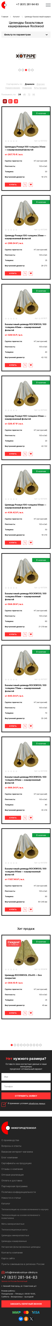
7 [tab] (31, 1045)
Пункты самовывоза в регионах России (22, 1264)
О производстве (10, 1140)
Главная (4, 17)
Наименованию (12, 88)
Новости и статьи (11, 1197)
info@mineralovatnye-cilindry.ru (21, 1272)
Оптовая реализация (12, 1174)
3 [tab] (26, 70)
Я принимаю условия (26, 1103)
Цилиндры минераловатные (15, 1235)
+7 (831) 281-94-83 (27, 4)
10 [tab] (40, 1045)
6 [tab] (28, 1045)
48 (24, 94)
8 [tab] (34, 1045)
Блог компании (9, 1157)
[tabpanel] (26, 56)
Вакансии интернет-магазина (17, 1151)
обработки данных (37, 1103)
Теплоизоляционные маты (14, 1229)
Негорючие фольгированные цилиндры (20, 1247)
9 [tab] (37, 1045)
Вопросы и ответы (11, 1146)
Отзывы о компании (12, 1169)
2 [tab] (23, 70)
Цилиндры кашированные (14, 1241)
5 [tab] (32, 70)
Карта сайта (8, 1258)
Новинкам (27, 88)
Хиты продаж (40, 88)
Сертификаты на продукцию (16, 1163)
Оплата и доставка (11, 1180)
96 (33, 94)
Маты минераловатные (12, 1223)
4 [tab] (29, 70)
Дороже (41, 84)
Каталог (16, 17)
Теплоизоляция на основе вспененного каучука (24, 1209)
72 (29, 94)
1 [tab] (20, 70)
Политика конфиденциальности (18, 1192)
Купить (13, 185)
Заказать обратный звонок (26, 1304)
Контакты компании (12, 1252)
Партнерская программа (14, 1186)
